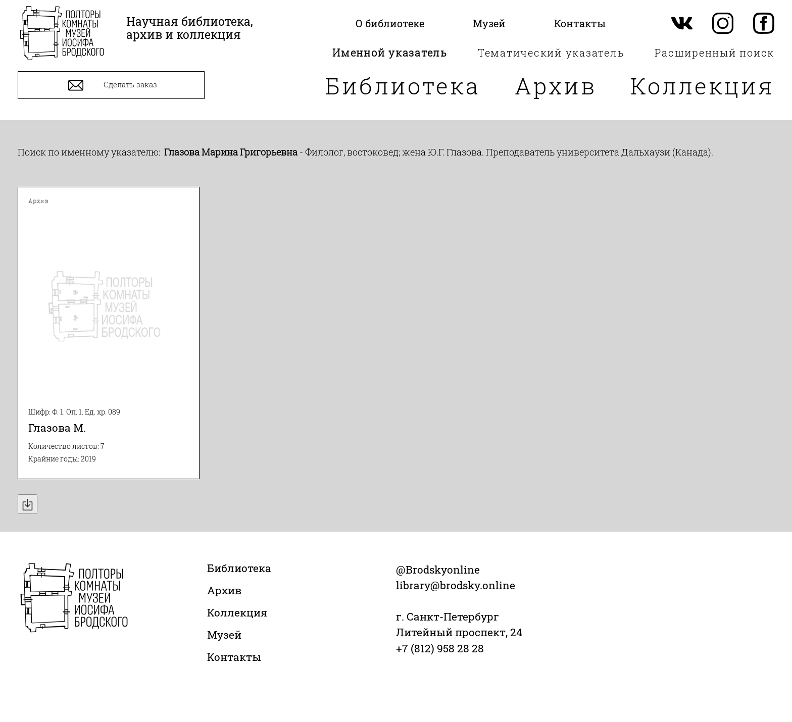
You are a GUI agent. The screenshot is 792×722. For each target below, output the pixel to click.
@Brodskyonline (438, 569)
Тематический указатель (551, 52)
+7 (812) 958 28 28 (440, 648)
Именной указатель (390, 52)
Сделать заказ (111, 85)
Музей (224, 635)
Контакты (234, 657)
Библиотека (402, 85)
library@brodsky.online (455, 585)
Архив (556, 85)
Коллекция (702, 85)
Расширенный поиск (714, 52)
